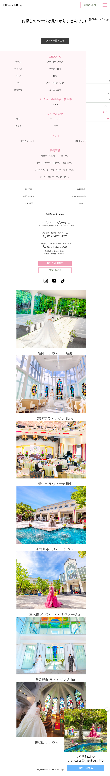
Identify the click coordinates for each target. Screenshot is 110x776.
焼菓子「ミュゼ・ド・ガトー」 (55, 155)
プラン (18, 83)
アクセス (92, 90)
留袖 (18, 119)
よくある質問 (55, 90)
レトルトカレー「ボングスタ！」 (55, 177)
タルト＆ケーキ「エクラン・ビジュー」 (55, 162)
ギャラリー (92, 76)
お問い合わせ (29, 196)
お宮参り (92, 126)
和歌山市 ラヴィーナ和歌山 (55, 716)
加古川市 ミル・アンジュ (55, 520)
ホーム (18, 62)
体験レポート (92, 69)
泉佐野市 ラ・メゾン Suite (55, 652)
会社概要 (29, 203)
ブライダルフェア (55, 62)
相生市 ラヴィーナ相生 (55, 454)
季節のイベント (27, 141)
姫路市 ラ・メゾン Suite (55, 389)
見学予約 (29, 189)
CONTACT (55, 270)
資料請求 (81, 189)
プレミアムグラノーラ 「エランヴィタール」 (55, 170)
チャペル (18, 69)
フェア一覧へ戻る (55, 40)
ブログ (92, 83)
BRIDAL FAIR (90, 5)
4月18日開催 (85, 768)
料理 (55, 76)
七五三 (55, 126)
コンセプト (92, 62)
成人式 (18, 126)
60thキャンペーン (82, 141)
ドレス (18, 76)
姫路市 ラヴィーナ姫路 (55, 323)
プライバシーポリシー (81, 196)
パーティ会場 (55, 69)
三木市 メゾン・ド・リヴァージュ (55, 586)
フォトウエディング (55, 83)
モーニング (55, 119)
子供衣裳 (92, 119)
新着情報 (18, 90)
